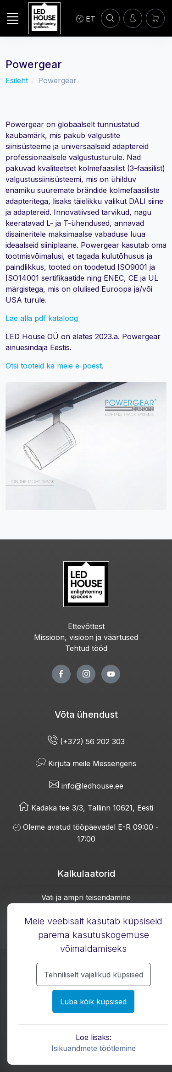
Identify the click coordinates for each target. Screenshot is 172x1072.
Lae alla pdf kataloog (42, 318)
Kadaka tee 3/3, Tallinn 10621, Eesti (86, 807)
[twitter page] (86, 674)
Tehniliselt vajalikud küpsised (93, 974)
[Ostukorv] (155, 18)
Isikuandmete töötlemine (93, 1048)
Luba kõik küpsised (93, 1001)
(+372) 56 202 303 (86, 741)
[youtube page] (110, 674)
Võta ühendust (86, 714)
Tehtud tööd (86, 648)
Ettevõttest (86, 626)
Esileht (17, 80)
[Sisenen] (132, 18)
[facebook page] (61, 674)
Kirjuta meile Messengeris (86, 763)
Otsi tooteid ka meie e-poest (54, 365)
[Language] (85, 18)
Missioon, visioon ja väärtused (86, 637)
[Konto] (110, 18)
